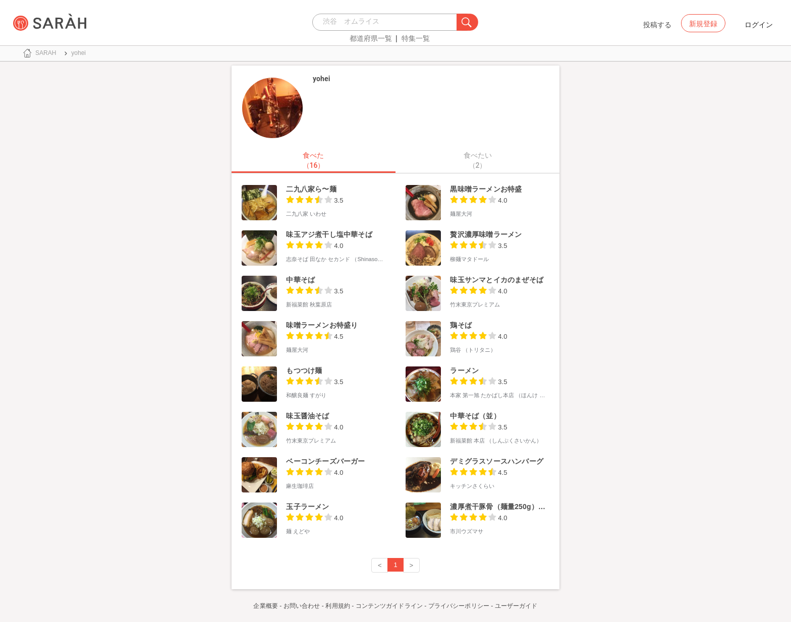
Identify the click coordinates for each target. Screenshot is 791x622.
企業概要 (265, 605)
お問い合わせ (302, 605)
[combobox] (387, 22)
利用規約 (337, 605)
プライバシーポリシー (458, 605)
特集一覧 (416, 38)
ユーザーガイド (516, 605)
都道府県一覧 (371, 38)
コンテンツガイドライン (389, 605)
